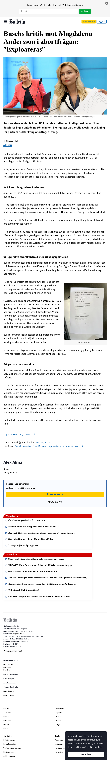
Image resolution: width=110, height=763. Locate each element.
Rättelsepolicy (8, 752)
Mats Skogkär (8, 665)
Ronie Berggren (8, 691)
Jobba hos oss (9, 756)
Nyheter (6, 708)
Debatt (6, 728)
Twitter (57, 736)
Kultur (58, 720)
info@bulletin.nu (18, 634)
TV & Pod (7, 712)
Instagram (59, 744)
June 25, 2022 (42, 442)
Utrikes (6, 716)
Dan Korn (6, 670)
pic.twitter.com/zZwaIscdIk (20, 434)
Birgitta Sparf (8, 695)
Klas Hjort (7, 667)
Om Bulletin (7, 736)
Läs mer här (95, 747)
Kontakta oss (60, 748)
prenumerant (30, 488)
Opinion (59, 712)
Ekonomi (7, 720)
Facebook (59, 740)
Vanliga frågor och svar (12, 748)
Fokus (58, 716)
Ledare (6, 724)
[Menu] (5, 21)
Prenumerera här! (12, 651)
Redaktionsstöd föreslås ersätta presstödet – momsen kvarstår (49, 446)
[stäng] (106, 3)
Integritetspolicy (9, 744)
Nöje (58, 724)
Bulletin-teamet (9, 740)
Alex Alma (7, 144)
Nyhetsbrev (59, 752)
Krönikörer (60, 708)
